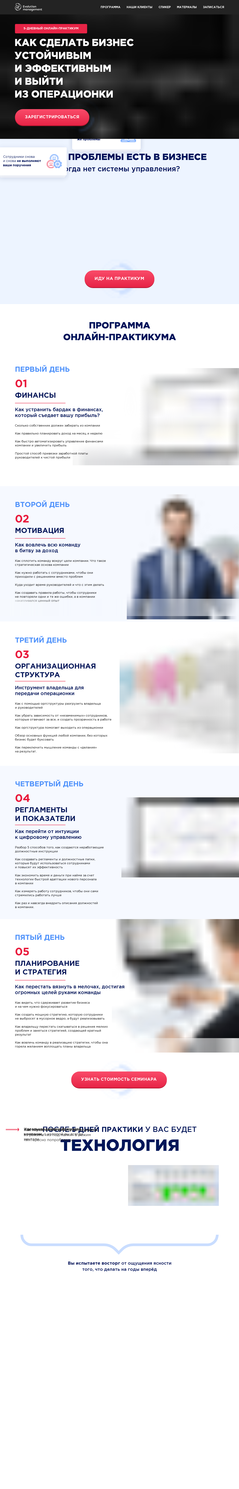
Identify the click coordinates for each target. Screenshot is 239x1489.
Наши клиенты (139, 7)
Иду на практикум (119, 279)
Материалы (187, 7)
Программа (110, 7)
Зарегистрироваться (52, 117)
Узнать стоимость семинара (119, 1079)
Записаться (213, 7)
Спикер (165, 7)
